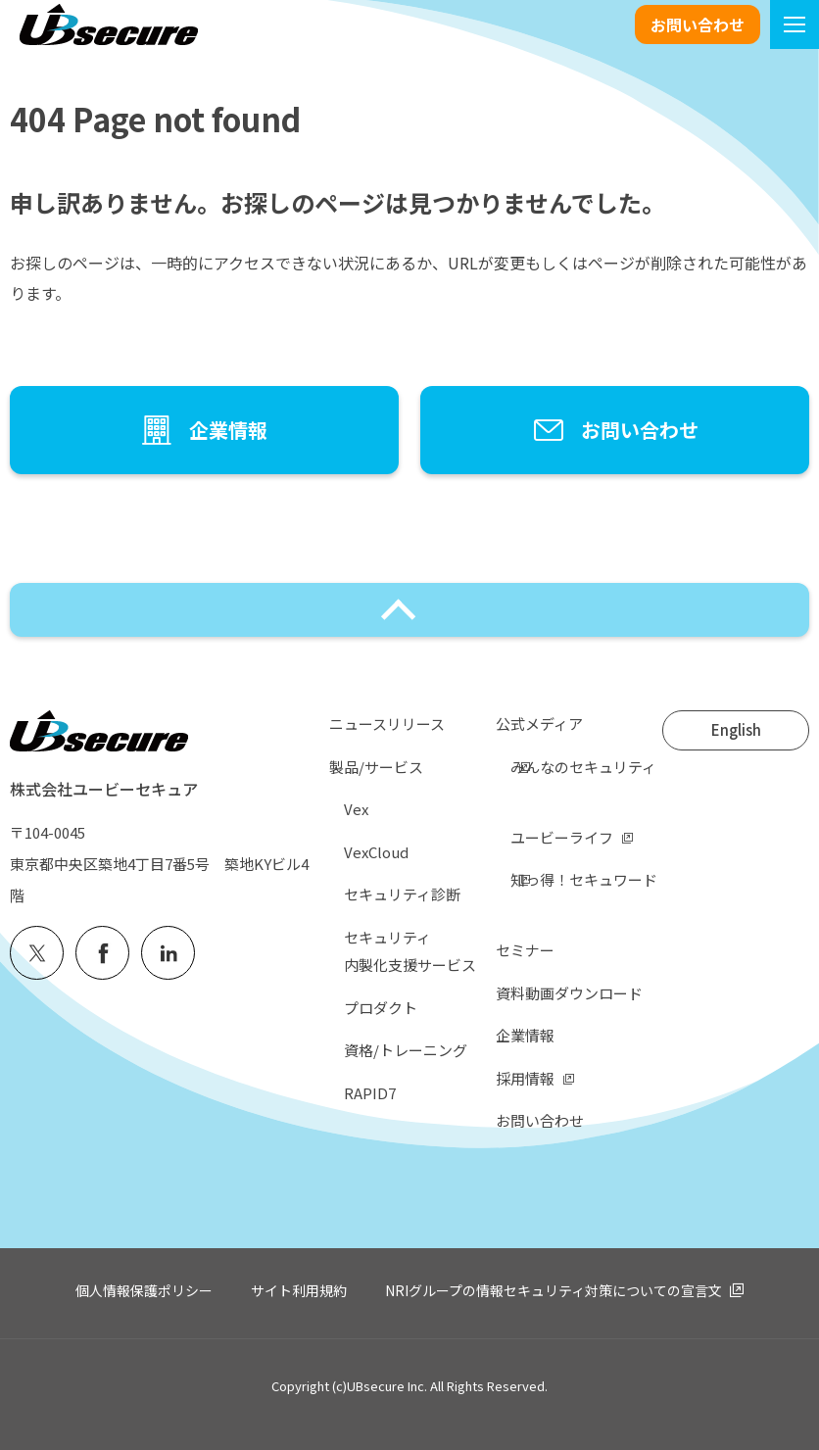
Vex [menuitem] (356, 808)
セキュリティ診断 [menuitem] (402, 894)
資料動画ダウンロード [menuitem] (569, 993)
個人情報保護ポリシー (144, 1290)
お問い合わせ (697, 24)
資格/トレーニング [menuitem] (405, 1049)
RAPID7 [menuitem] (370, 1093)
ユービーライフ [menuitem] (561, 837)
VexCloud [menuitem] (376, 852)
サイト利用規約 (299, 1290)
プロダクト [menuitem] (380, 1007)
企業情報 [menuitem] (525, 1035)
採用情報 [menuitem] (525, 1078)
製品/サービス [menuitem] (376, 766)
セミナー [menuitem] (525, 950)
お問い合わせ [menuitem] (540, 1120)
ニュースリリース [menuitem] (387, 723)
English (736, 729)
